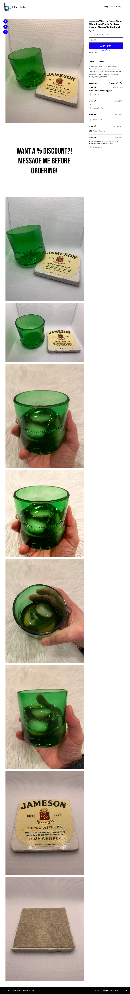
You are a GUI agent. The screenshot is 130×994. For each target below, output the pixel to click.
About (112, 6)
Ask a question (93, 52)
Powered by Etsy (28, 990)
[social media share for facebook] (5, 21)
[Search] (125, 7)
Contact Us (98, 990)
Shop (106, 6)
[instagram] (126, 990)
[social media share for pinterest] (5, 32)
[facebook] (122, 990)
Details (91, 61)
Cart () (119, 6)
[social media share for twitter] (5, 27)
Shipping (102, 61)
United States (102, 35)
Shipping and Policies (110, 990)
